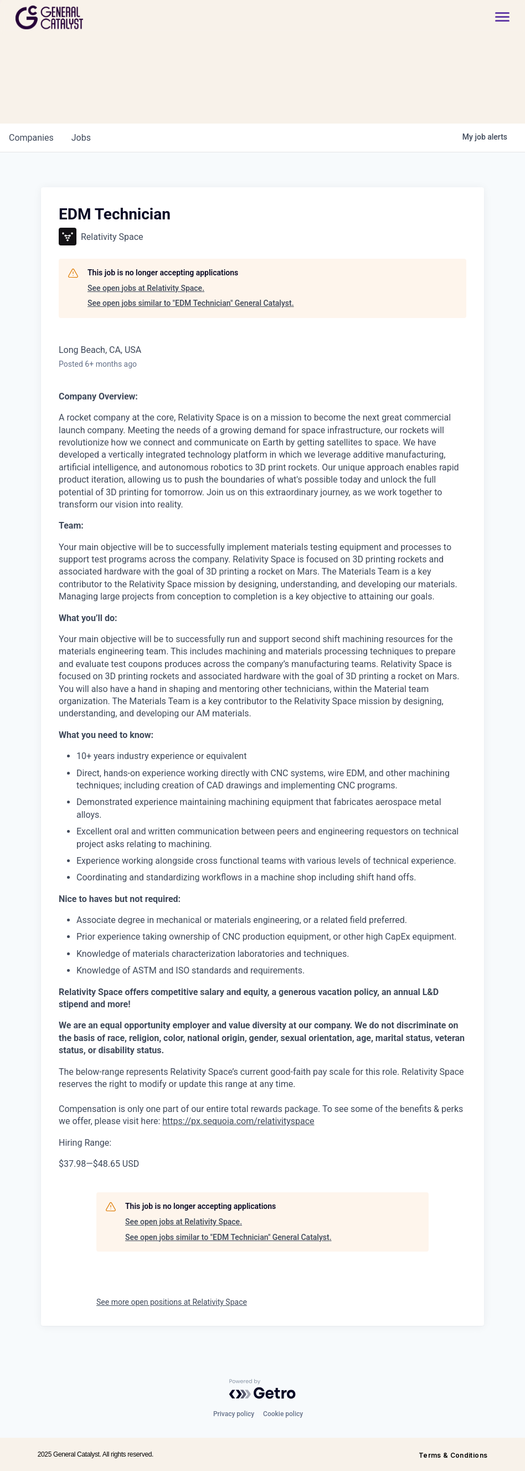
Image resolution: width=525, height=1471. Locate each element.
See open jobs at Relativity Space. (145, 288)
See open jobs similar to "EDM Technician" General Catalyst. (190, 303)
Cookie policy (283, 1414)
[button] (496, 17)
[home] (89, 17)
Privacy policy (233, 1414)
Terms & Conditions (453, 1455)
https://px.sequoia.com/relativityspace (238, 1121)
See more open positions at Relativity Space (171, 1302)
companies (31, 137)
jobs (81, 137)
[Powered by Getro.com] (262, 1389)
